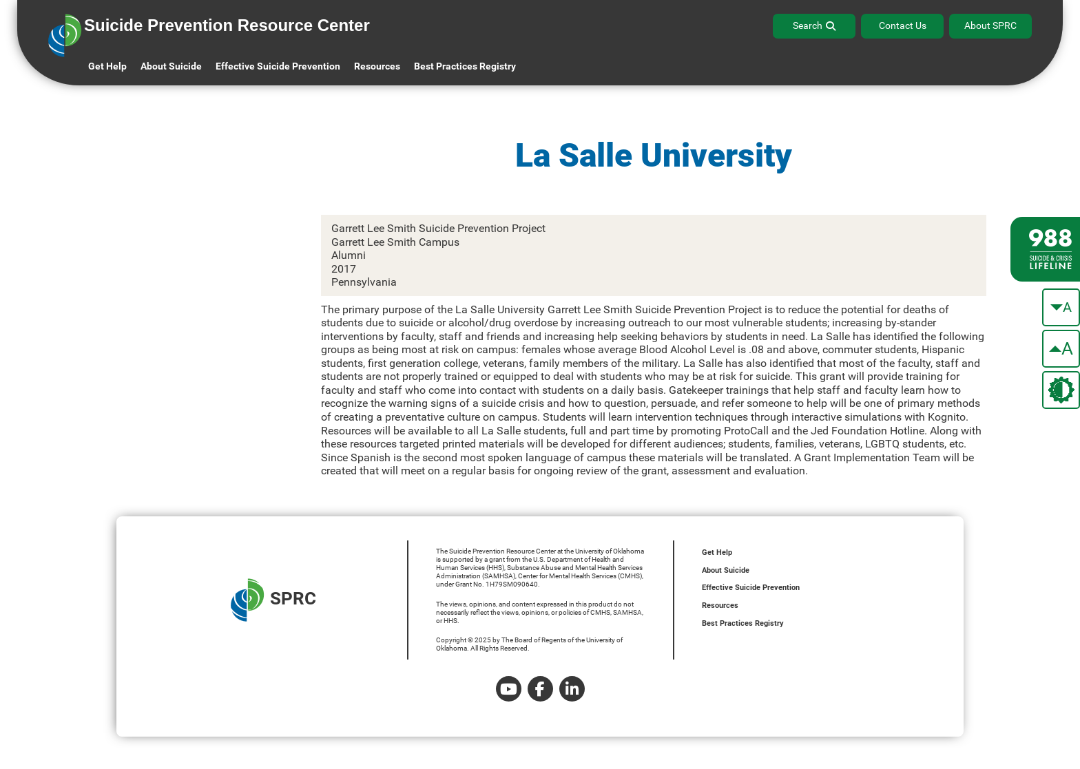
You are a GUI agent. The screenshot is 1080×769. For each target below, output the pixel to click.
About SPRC (990, 25)
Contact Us (902, 25)
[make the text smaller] (1061, 307)
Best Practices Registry (465, 66)
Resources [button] (377, 66)
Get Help (107, 66)
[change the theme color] (1061, 390)
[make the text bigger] (1061, 349)
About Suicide (171, 66)
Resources (720, 605)
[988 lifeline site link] (1045, 249)
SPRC (273, 600)
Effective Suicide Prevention (751, 587)
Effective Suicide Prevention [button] (278, 66)
